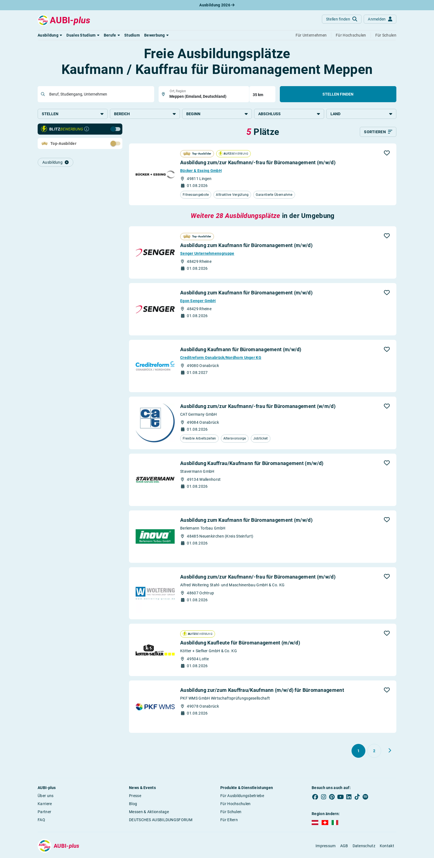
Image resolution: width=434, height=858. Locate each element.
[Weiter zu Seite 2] (389, 751)
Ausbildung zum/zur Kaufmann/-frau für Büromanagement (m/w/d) (257, 163)
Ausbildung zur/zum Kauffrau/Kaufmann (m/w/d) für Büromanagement (262, 691)
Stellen (73, 114)
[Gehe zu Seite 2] (374, 752)
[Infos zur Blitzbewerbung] (86, 130)
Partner (44, 812)
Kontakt (387, 846)
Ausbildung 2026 (216, 5)
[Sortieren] (378, 133)
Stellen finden (337, 94)
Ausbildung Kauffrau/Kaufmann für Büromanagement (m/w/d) (252, 464)
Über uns (45, 796)
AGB (344, 846)
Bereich (145, 114)
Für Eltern (229, 820)
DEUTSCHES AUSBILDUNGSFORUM (160, 820)
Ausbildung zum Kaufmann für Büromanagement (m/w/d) (246, 246)
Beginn (217, 114)
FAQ (41, 820)
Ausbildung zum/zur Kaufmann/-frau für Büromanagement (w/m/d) (257, 407)
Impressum (326, 846)
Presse (135, 796)
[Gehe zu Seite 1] (358, 752)
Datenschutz (364, 846)
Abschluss (289, 114)
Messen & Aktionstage (149, 812)
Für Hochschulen (235, 804)
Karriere (45, 804)
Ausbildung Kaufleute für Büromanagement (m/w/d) (240, 643)
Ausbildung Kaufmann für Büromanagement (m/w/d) (240, 350)
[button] (50, 35)
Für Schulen (230, 812)
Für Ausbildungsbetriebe (242, 796)
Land (361, 114)
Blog (133, 804)
